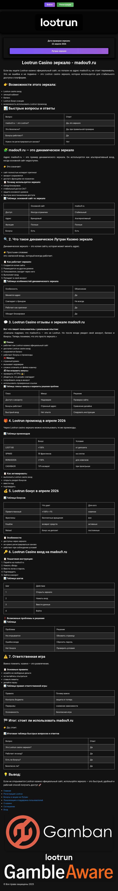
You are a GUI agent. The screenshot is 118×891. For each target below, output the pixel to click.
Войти (50, 4)
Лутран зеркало (59, 51)
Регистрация (65, 4)
